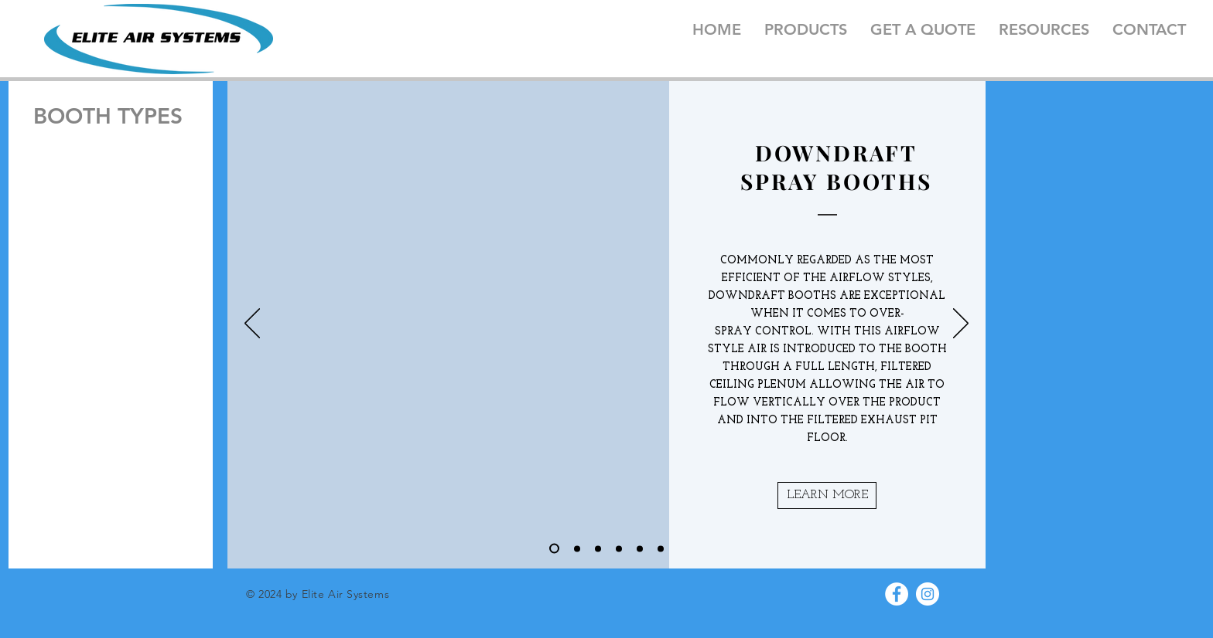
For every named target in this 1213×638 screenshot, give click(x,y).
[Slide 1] (554, 549)
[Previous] (252, 324)
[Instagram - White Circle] (927, 594)
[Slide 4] (619, 548)
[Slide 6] (661, 548)
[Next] (961, 324)
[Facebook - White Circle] (896, 594)
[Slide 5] (640, 548)
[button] (826, 495)
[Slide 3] (598, 548)
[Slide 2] (577, 548)
